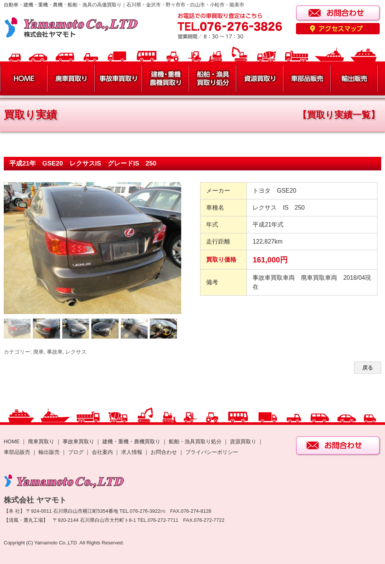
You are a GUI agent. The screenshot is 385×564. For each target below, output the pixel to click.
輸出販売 (49, 452)
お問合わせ (164, 452)
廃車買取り (41, 441)
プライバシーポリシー (211, 452)
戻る (367, 368)
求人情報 (131, 452)
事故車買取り (78, 441)
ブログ (76, 452)
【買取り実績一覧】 (339, 115)
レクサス (75, 352)
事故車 (55, 352)
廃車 (38, 352)
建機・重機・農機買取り (131, 441)
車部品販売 (17, 452)
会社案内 (103, 452)
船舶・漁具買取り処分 (195, 441)
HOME (12, 441)
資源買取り (243, 441)
